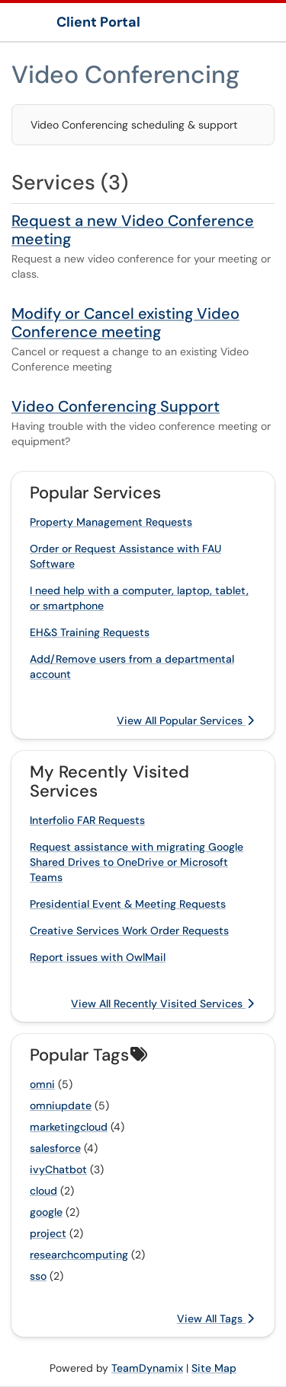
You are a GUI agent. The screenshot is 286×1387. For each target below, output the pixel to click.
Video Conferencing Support (115, 406)
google (46, 1212)
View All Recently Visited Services (162, 1003)
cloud (43, 1191)
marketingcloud (69, 1127)
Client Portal (98, 22)
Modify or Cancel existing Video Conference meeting (125, 323)
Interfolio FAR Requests (87, 820)
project (48, 1233)
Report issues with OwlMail (97, 957)
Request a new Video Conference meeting (132, 230)
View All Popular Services (185, 720)
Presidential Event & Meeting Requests (128, 904)
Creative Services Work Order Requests (129, 930)
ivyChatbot (58, 1169)
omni (42, 1084)
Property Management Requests (111, 522)
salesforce (55, 1148)
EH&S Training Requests (89, 632)
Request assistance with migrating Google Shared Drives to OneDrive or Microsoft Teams (136, 862)
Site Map (213, 1368)
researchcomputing (79, 1254)
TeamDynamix (147, 1368)
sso (38, 1276)
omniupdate (61, 1105)
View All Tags (215, 1318)
